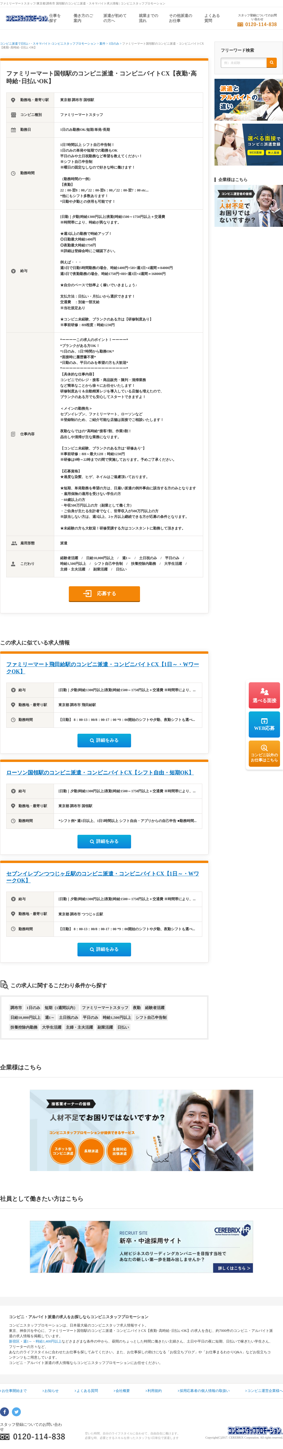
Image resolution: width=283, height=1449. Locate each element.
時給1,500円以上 (117, 1017)
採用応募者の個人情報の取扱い (204, 1391)
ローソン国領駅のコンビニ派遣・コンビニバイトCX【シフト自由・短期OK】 (100, 773)
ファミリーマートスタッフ (105, 1007)
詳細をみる (104, 740)
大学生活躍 (51, 1027)
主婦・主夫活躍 (79, 1027)
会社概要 (122, 1391)
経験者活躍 (154, 1007)
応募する (106, 593)
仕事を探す (55, 18)
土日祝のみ (68, 1017)
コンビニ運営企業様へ (264, 1391)
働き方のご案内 (83, 18)
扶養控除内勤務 (24, 1027)
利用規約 (154, 1391)
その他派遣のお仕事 (180, 18)
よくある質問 (212, 18)
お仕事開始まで (13, 1391)
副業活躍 (105, 1027)
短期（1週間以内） (61, 1007)
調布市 (16, 1007)
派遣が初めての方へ (115, 18)
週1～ (50, 1017)
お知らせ (51, 1391)
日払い (123, 1027)
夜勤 (137, 1007)
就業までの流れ (148, 18)
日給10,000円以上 (25, 1017)
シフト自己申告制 (151, 1017)
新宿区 (14, 1341)
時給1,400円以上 (49, 1341)
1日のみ (33, 1007)
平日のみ (90, 1017)
